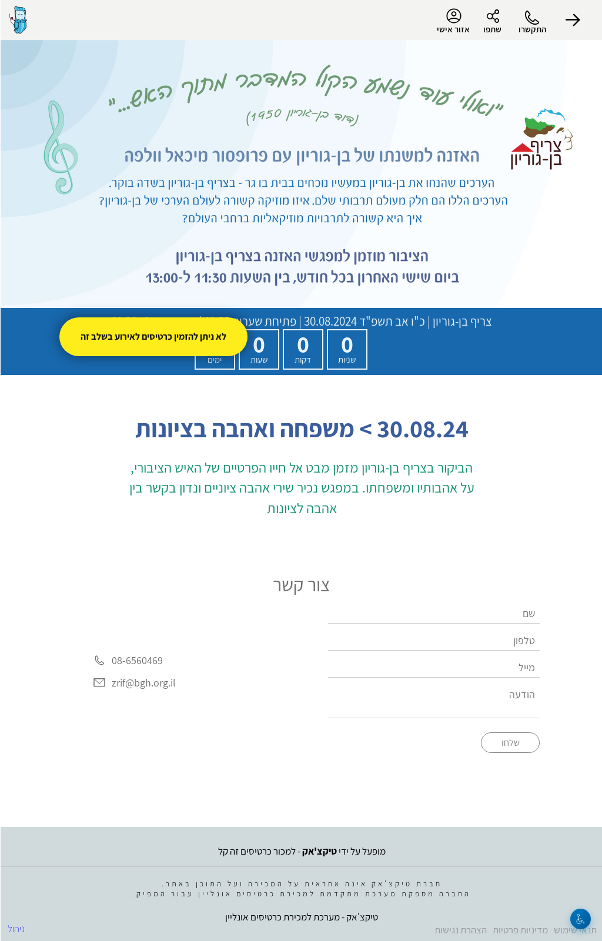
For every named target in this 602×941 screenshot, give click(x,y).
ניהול (15, 928)
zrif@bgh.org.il (143, 682)
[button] (572, 20)
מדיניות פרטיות (519, 929)
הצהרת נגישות (460, 929)
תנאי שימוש (574, 929)
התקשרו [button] (532, 29)
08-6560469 (136, 660)
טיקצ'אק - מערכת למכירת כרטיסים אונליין (301, 916)
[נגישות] (580, 919)
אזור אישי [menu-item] (452, 21)
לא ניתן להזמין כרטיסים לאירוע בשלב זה (153, 336)
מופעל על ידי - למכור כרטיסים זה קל (301, 851)
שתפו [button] (492, 29)
